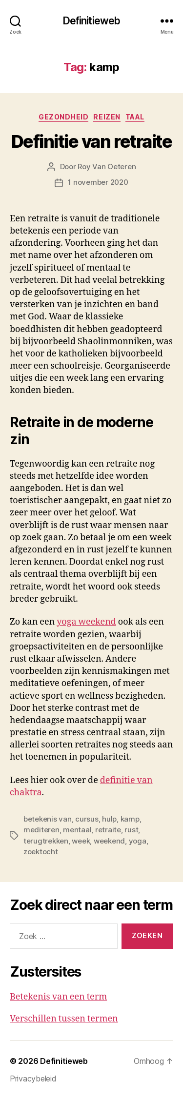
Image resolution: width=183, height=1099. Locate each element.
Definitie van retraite (91, 141)
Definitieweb (92, 21)
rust (131, 829)
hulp (109, 819)
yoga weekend (86, 622)
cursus (86, 819)
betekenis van (47, 819)
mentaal (77, 829)
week (81, 840)
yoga (137, 840)
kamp (130, 819)
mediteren (41, 829)
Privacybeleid (33, 1078)
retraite (108, 829)
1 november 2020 (98, 182)
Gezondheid (63, 117)
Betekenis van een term (58, 996)
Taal (134, 117)
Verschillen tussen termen (64, 1018)
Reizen (106, 117)
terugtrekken (45, 840)
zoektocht (40, 851)
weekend (109, 840)
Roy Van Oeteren (107, 166)
